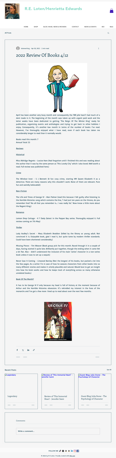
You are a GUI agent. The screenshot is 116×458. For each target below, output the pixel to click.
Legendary (12, 396)
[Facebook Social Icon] (78, 451)
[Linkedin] (72, 451)
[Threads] (63, 451)
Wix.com (72, 456)
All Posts (8, 33)
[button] (112, 10)
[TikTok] (60, 451)
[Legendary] (21, 383)
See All (109, 370)
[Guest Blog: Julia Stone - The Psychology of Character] (94, 383)
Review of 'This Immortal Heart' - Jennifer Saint (55, 397)
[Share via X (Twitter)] (23, 350)
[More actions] (98, 48)
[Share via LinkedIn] (28, 350)
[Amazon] (66, 451)
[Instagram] (75, 451)
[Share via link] (34, 350)
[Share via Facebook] (17, 350)
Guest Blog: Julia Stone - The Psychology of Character (94, 397)
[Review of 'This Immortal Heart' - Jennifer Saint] (58, 383)
